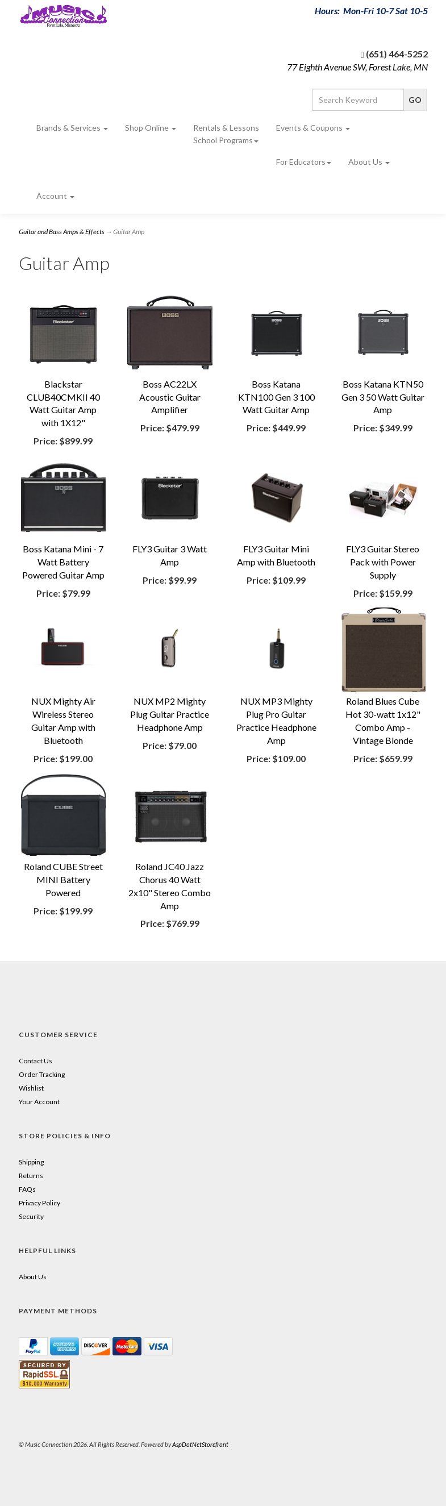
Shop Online (150, 127)
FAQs (27, 1189)
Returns (31, 1175)
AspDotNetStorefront (200, 1444)
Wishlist (31, 1088)
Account (55, 196)
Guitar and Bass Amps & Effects (62, 231)
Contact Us (35, 1060)
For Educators (303, 162)
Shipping (31, 1162)
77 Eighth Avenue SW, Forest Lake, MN (357, 66)
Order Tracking (42, 1074)
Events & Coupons (313, 127)
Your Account (39, 1101)
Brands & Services (72, 127)
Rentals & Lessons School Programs (226, 134)
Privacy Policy (39, 1203)
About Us (369, 162)
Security (31, 1216)
